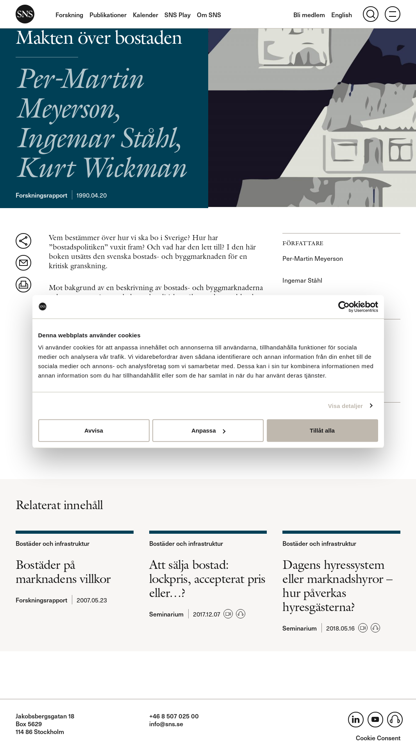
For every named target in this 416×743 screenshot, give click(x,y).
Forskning (69, 14)
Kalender (145, 14)
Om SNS (209, 14)
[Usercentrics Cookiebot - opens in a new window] (344, 306)
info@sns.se (166, 723)
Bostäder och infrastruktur (52, 543)
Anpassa (208, 430)
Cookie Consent (378, 737)
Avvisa (93, 430)
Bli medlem (309, 14)
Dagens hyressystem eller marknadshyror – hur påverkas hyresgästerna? (337, 585)
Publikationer (108, 14)
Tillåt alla (322, 430)
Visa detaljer (345, 405)
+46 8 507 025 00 (174, 715)
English (341, 14)
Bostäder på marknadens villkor (63, 571)
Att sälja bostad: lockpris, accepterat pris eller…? (207, 578)
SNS (25, 14)
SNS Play (177, 14)
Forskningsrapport (41, 195)
